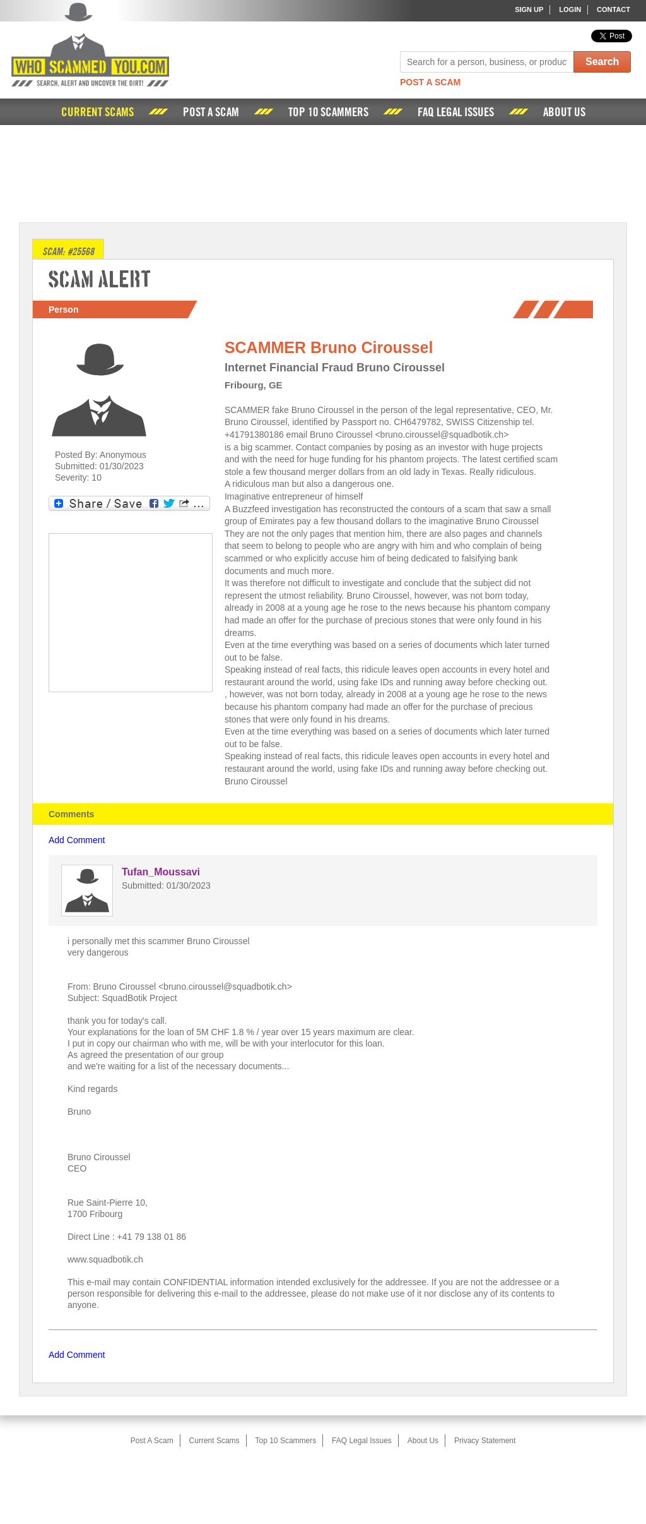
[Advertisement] (323, 172)
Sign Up (529, 9)
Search (602, 61)
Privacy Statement (484, 1440)
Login (570, 9)
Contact (613, 9)
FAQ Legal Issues (456, 113)
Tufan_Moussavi (161, 872)
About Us (564, 113)
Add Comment (77, 840)
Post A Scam (430, 82)
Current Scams (97, 113)
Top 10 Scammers (328, 113)
